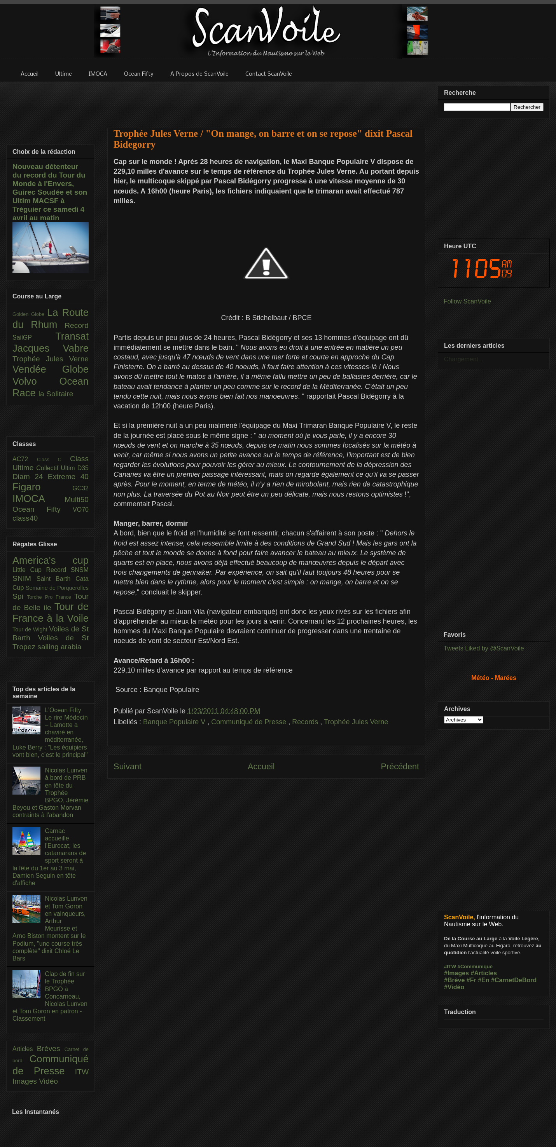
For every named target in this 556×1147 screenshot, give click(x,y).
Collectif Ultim (56, 468)
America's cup (50, 560)
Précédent (400, 766)
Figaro (42, 486)
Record (77, 325)
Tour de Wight (30, 629)
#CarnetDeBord (514, 980)
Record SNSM (67, 570)
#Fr (471, 980)
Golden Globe (29, 314)
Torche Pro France (50, 597)
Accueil (261, 766)
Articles (24, 1049)
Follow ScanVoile (467, 301)
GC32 (80, 488)
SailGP (33, 337)
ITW (82, 1072)
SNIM (24, 578)
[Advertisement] (266, 865)
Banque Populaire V (175, 722)
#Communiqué (475, 966)
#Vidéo (454, 987)
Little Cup (29, 570)
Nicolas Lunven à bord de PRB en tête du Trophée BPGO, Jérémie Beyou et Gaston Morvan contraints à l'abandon (50, 792)
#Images (456, 973)
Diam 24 (30, 476)
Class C (53, 459)
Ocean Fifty (42, 509)
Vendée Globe (50, 369)
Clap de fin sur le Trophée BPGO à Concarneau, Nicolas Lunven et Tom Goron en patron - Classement (49, 996)
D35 (83, 468)
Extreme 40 (68, 476)
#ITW (450, 966)
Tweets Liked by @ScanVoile (484, 648)
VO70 (81, 509)
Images (25, 1081)
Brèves (51, 1048)
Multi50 (77, 499)
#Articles (484, 973)
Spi (19, 596)
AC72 (24, 459)
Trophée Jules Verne (356, 722)
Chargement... (463, 359)
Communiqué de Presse (249, 722)
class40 (25, 518)
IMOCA (38, 498)
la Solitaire (55, 394)
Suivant (128, 766)
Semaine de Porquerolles (57, 588)
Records (306, 722)
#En (483, 980)
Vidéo (48, 1081)
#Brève (454, 980)
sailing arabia (59, 647)
